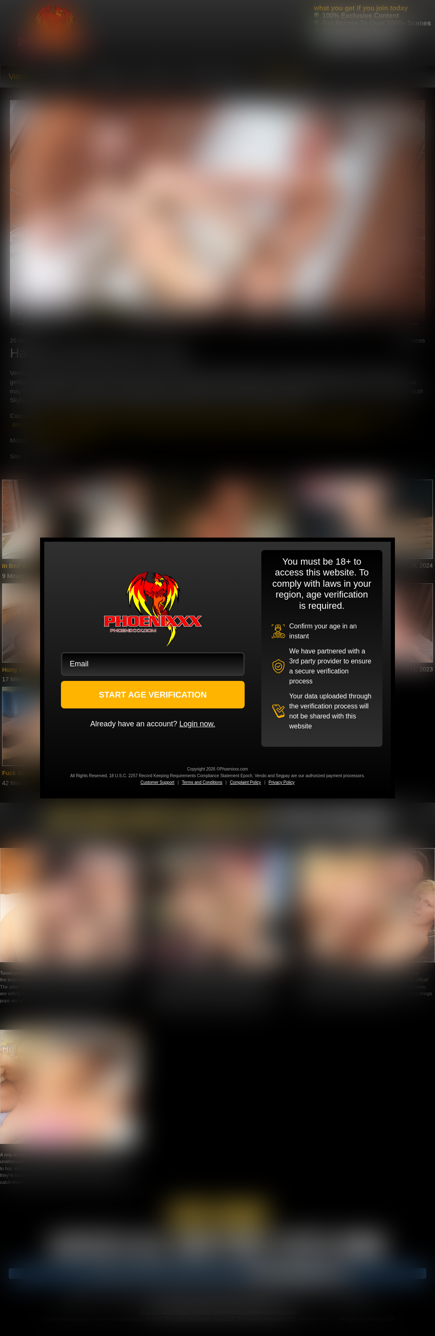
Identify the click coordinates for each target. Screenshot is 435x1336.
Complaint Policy (245, 782)
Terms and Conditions (202, 782)
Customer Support (157, 782)
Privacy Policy (281, 782)
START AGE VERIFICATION (153, 694)
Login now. (197, 724)
